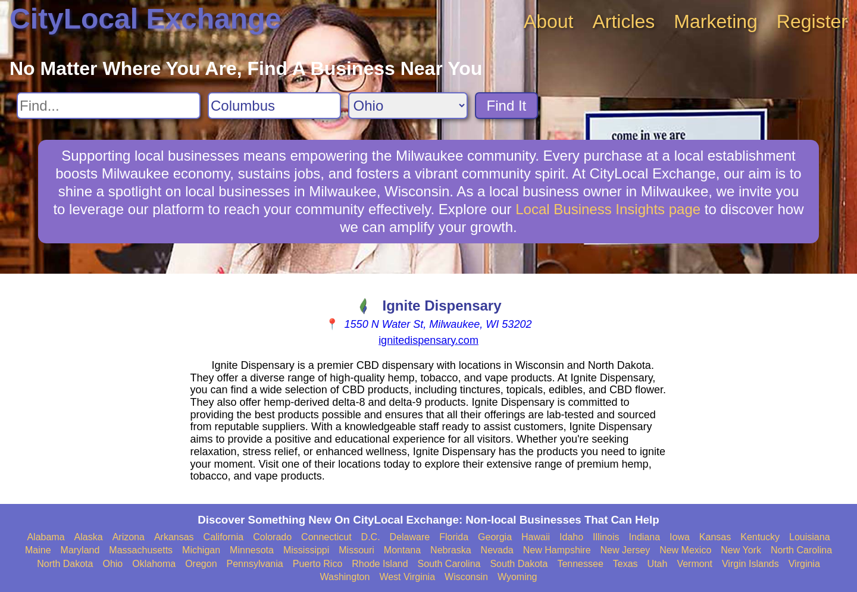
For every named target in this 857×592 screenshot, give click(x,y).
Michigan (201, 550)
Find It (507, 106)
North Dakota (65, 564)
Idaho (571, 537)
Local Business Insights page (607, 209)
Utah (658, 564)
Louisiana (809, 537)
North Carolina (801, 550)
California (224, 537)
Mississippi (306, 550)
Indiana (645, 537)
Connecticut (326, 537)
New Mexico (685, 550)
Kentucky (760, 537)
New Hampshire (557, 550)
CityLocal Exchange (145, 19)
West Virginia (407, 577)
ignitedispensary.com (428, 340)
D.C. (370, 537)
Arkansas (174, 537)
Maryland (80, 550)
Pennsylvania (255, 564)
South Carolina (449, 564)
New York (741, 550)
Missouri (356, 550)
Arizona (128, 537)
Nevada (497, 550)
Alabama (45, 537)
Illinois (606, 537)
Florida (453, 537)
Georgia (495, 537)
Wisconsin (466, 577)
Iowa (680, 537)
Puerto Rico (318, 564)
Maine (38, 550)
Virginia (804, 564)
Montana (402, 550)
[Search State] (408, 105)
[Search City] (274, 105)
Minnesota (252, 550)
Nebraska (450, 550)
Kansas (715, 537)
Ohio (112, 564)
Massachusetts (141, 550)
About (549, 21)
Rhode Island (380, 564)
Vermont (694, 564)
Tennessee (580, 564)
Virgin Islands (750, 564)
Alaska (88, 537)
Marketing (716, 21)
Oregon (201, 564)
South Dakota (519, 564)
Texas (625, 564)
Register (812, 21)
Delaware (410, 537)
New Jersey (625, 550)
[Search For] (109, 105)
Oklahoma (154, 564)
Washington (345, 577)
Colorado (272, 537)
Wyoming (517, 577)
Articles (623, 21)
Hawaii (535, 537)
